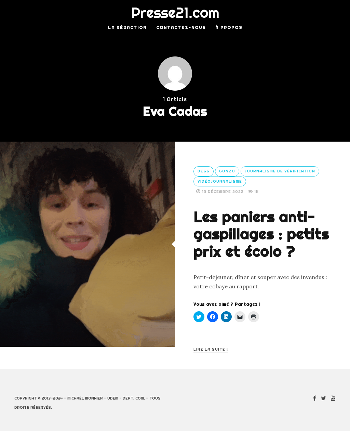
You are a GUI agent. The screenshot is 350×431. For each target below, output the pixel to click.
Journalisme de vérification (280, 171)
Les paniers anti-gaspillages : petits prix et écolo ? (261, 234)
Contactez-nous (181, 27)
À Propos (228, 27)
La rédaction (127, 27)
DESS (204, 171)
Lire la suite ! (210, 349)
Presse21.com (175, 13)
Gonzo (227, 171)
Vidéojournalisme (220, 181)
